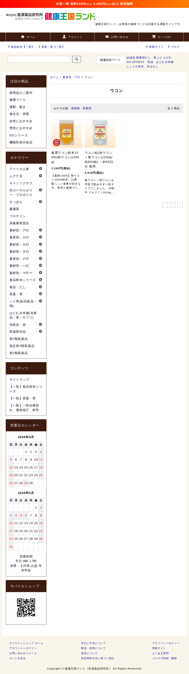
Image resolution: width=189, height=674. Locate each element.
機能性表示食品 (21, 142)
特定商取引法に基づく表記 (97, 658)
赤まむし (152, 66)
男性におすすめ (21, 128)
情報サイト (156, 46)
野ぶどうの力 (162, 57)
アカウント (72, 36)
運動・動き (18, 107)
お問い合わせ (117, 36)
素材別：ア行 (71, 77)
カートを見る (17, 658)
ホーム (27, 36)
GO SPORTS (136, 61)
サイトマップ (19, 379)
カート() (161, 36)
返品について (89, 653)
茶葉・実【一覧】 (51, 46)
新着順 (87, 108)
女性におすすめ (21, 121)
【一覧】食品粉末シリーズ (26, 389)
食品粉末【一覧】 (20, 46)
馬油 (150, 61)
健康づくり (18, 99)
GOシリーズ (19, 135)
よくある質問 (160, 653)
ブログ (175, 46)
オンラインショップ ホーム (26, 643)
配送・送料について (93, 648)
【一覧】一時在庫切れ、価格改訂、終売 (24, 408)
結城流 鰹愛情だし (139, 57)
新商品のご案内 (21, 92)
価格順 (75, 108)
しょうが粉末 (135, 66)
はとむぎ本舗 (165, 61)
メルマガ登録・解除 (164, 658)
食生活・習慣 (19, 114)
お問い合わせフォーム (23, 653)
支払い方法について (93, 643)
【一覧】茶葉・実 (23, 398)
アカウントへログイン (23, 648)
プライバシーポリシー (166, 643)
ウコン (88, 77)
